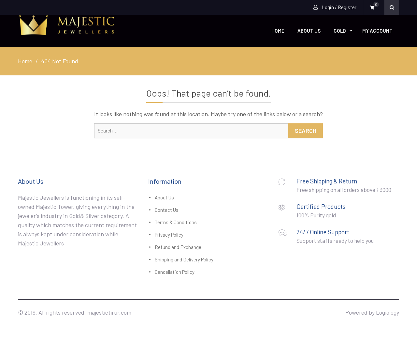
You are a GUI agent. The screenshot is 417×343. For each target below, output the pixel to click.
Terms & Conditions (176, 222)
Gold (340, 31)
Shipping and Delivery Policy (184, 259)
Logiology (387, 312)
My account (377, 31)
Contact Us (167, 210)
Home (277, 31)
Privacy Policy (169, 235)
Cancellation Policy (174, 272)
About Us (309, 31)
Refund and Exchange (178, 247)
